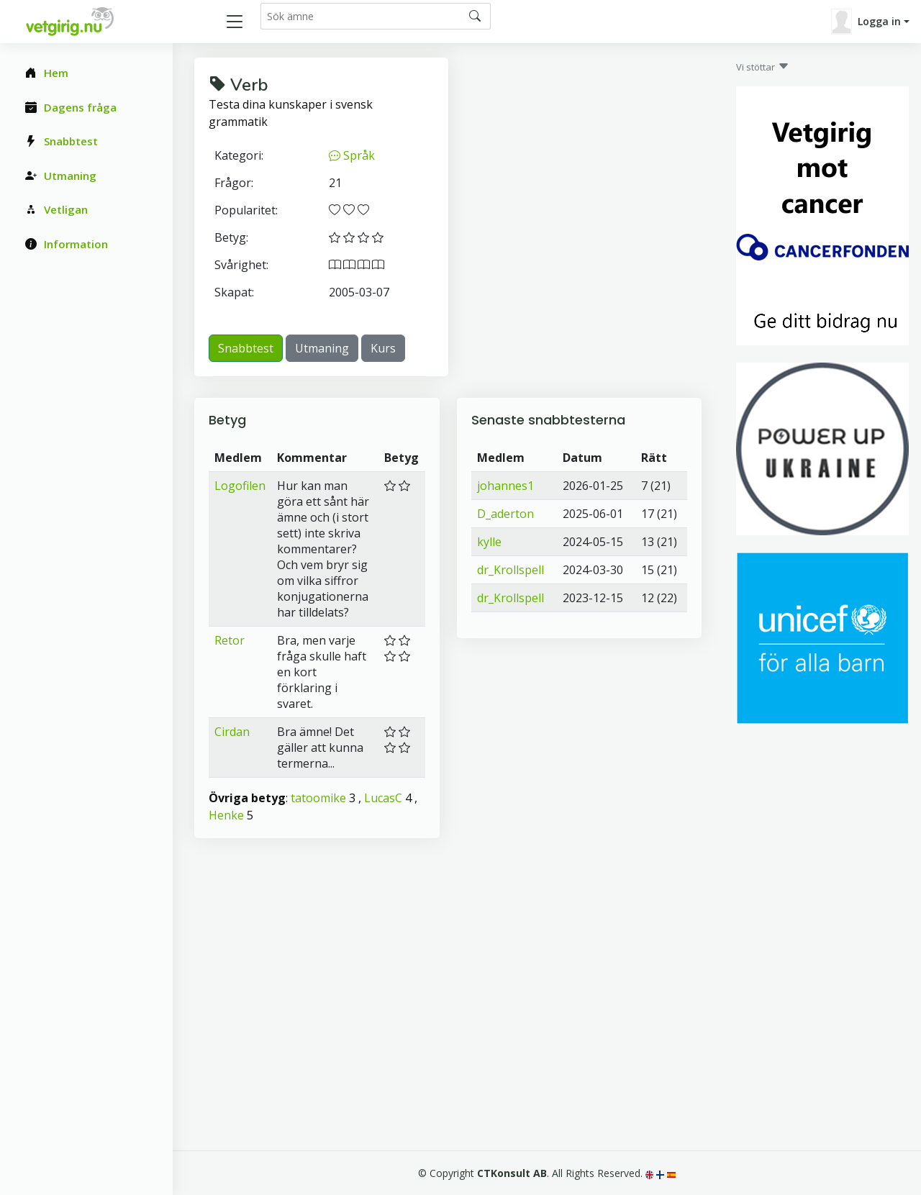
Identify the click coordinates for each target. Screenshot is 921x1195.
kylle (489, 542)
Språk (352, 155)
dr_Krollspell (510, 570)
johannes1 (505, 486)
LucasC (383, 798)
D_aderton (505, 514)
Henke (226, 815)
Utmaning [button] (322, 348)
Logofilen (240, 486)
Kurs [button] (383, 348)
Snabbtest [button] (245, 348)
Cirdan (232, 732)
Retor (229, 640)
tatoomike (318, 798)
